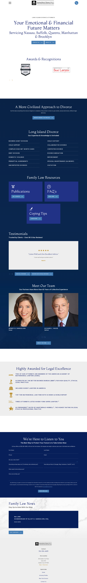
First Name (11, 450)
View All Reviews (22, 274)
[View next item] (12, 80)
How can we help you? (14, 474)
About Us (50, 43)
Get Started (18, 197)
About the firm (43, 343)
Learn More (35, 219)
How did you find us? (59, 464)
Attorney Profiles (43, 575)
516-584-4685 (43, 551)
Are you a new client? (14, 460)
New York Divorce (43, 578)
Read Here (53, 197)
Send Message (43, 491)
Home (43, 572)
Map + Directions (43, 565)
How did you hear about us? (23, 464)
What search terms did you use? (16, 469)
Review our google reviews (42, 274)
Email (45, 455)
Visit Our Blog (15, 532)
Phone (10, 455)
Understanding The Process (43, 118)
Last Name (46, 450)
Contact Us (37, 43)
